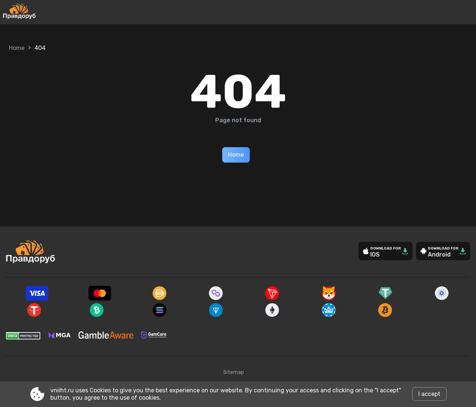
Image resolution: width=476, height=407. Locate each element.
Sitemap (233, 372)
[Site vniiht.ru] (43, 12)
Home (17, 47)
